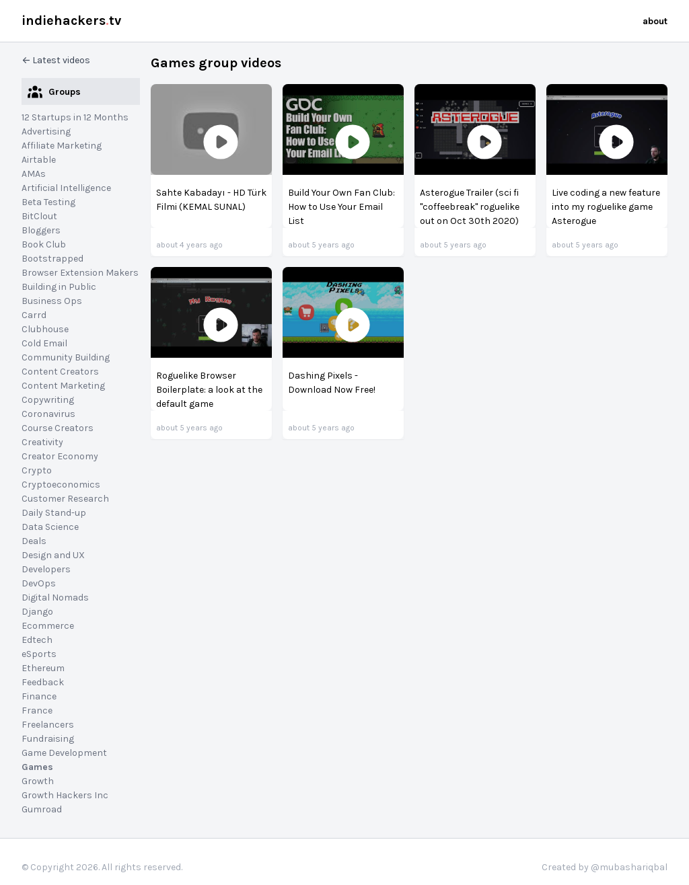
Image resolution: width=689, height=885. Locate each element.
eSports (39, 654)
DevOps (39, 583)
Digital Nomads (55, 597)
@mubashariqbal (629, 867)
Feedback (43, 682)
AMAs (34, 174)
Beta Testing (48, 202)
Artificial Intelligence (66, 188)
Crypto (37, 470)
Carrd (34, 315)
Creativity (42, 442)
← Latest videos (56, 60)
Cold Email (44, 343)
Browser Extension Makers (80, 272)
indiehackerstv (71, 20)
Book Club (44, 244)
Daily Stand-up (54, 512)
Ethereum (43, 668)
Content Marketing (63, 385)
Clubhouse (45, 329)
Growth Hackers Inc (65, 795)
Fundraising (48, 738)
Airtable (39, 159)
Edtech (37, 640)
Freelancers (48, 724)
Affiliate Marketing (62, 145)
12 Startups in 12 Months (75, 117)
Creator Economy (60, 456)
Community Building (66, 357)
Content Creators (60, 371)
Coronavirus (48, 414)
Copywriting (48, 400)
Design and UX (53, 555)
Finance (39, 696)
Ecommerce (48, 625)
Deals (34, 541)
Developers (46, 569)
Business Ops (52, 301)
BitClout (39, 216)
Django (37, 611)
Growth (38, 781)
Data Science (50, 527)
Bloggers (41, 230)
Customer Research (65, 498)
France (37, 710)
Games (37, 767)
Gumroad (42, 809)
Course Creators (58, 428)
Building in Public (59, 287)
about (655, 21)
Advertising (46, 131)
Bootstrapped (52, 258)
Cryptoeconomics (61, 484)
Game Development (64, 753)
